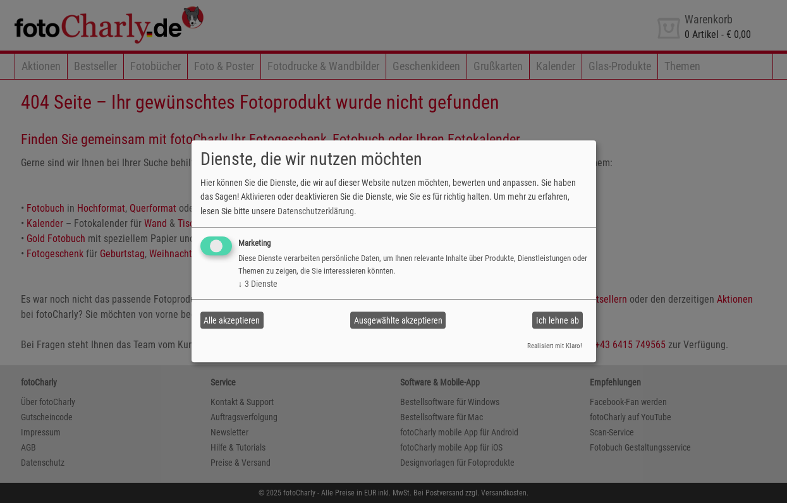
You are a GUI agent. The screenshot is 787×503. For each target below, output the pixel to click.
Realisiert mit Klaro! (554, 346)
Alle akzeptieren (232, 320)
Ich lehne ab (557, 320)
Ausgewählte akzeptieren (398, 320)
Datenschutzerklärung (316, 211)
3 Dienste (258, 284)
